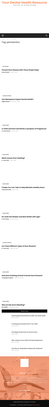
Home (3, 39)
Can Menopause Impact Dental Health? (17, 99)
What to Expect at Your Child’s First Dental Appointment (27, 340)
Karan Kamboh (5, 72)
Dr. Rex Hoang (5, 219)
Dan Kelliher (5, 307)
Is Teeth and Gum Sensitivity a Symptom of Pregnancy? (24, 129)
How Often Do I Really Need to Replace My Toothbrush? (27, 348)
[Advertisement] (24, 20)
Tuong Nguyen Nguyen (7, 277)
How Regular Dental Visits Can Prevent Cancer (24, 332)
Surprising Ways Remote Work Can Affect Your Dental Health (29, 315)
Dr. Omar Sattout (6, 131)
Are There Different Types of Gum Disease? (19, 246)
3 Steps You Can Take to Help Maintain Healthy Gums (23, 187)
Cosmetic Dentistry (7, 95)
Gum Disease (6, 66)
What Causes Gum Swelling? (13, 158)
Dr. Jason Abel (5, 160)
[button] (2, 35)
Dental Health (6, 125)
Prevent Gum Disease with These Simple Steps (20, 70)
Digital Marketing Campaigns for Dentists (24, 402)
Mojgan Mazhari (6, 101)
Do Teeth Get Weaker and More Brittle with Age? (21, 217)
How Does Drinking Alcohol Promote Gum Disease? (22, 275)
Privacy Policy (36, 405)
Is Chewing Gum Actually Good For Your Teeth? (25, 324)
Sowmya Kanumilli (6, 189)
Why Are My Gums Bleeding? (13, 305)
